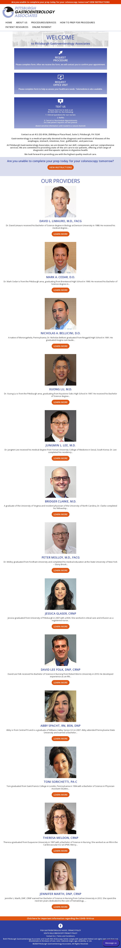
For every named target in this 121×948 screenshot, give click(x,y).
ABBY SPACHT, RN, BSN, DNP (60, 725)
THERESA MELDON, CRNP (60, 838)
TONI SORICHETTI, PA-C (60, 782)
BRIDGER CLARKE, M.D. (60, 501)
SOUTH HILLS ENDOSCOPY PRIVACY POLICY (60, 933)
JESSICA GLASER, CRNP (60, 613)
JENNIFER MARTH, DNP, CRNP (60, 894)
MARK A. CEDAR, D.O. (60, 277)
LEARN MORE (61, 233)
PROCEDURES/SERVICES (43, 22)
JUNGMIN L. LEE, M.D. (60, 445)
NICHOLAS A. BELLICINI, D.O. (60, 333)
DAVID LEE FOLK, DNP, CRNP (60, 669)
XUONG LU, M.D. (60, 389)
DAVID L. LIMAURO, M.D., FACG (60, 221)
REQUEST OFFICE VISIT (60, 83)
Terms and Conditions (66, 936)
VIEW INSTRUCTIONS (99, 2)
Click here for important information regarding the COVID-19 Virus (60, 918)
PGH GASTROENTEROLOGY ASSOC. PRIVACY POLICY (60, 930)
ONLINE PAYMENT (42, 27)
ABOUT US (21, 22)
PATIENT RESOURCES (17, 27)
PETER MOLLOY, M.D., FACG (61, 557)
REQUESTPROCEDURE (60, 59)
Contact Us (50, 936)
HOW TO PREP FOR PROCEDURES (77, 22)
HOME (9, 22)
